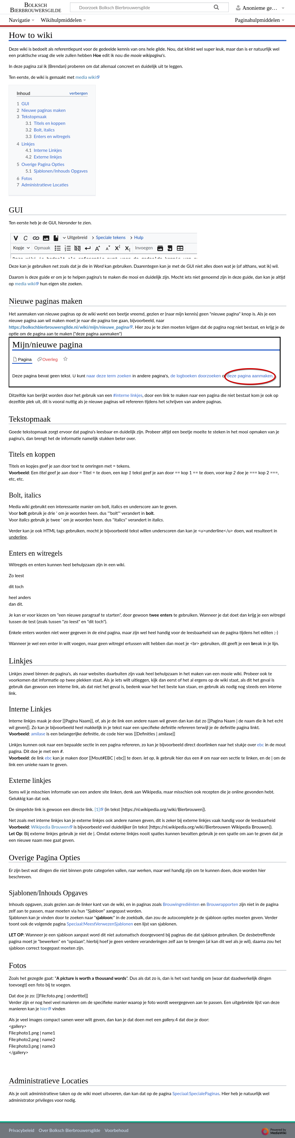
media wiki (85, 77)
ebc (260, 744)
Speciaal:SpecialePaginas (195, 1093)
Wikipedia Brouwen (50, 826)
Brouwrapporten (222, 904)
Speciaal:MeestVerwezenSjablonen (100, 923)
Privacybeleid (21, 1130)
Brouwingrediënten (181, 904)
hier (44, 1008)
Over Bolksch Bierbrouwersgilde (69, 1130)
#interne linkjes (128, 395)
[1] (97, 809)
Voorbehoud (116, 1130)
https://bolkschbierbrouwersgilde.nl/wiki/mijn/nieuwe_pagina (69, 327)
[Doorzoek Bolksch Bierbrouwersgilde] (149, 7)
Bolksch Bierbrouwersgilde (35, 7)
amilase (38, 733)
